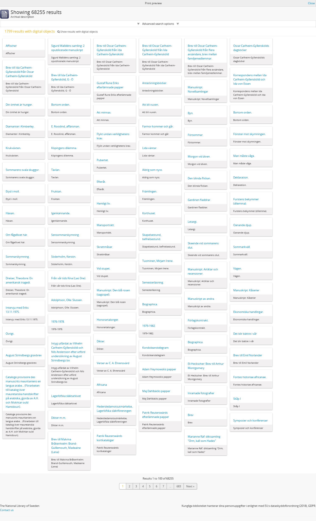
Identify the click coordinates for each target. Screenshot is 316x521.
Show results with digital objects (77, 31)
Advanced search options (158, 24)
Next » (190, 486)
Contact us (7, 510)
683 (179, 486)
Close (311, 3)
